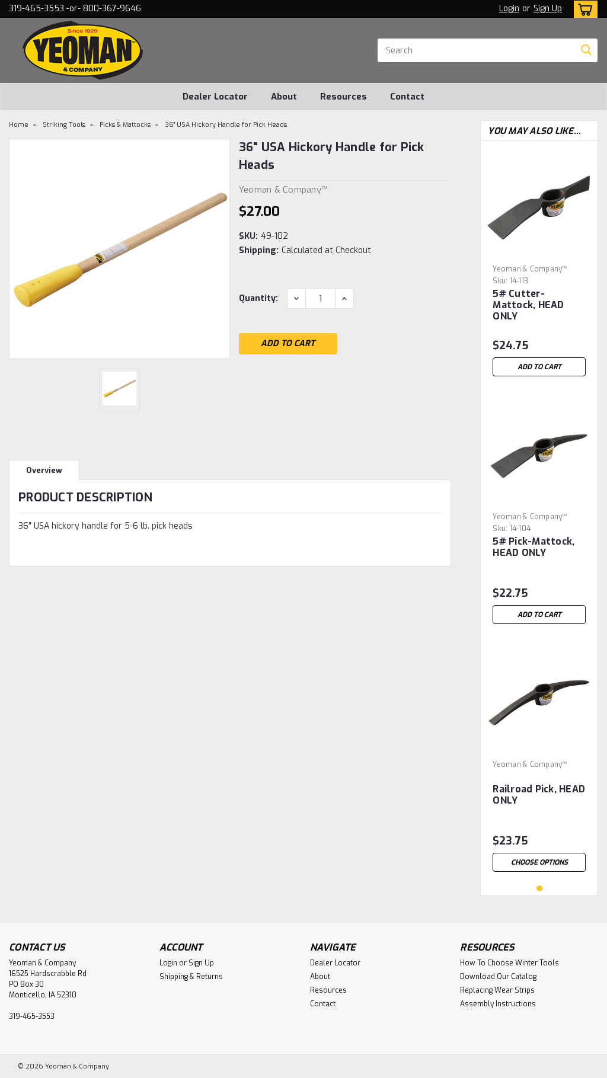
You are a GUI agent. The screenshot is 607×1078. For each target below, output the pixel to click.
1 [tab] (539, 888)
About (284, 97)
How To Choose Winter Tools (509, 963)
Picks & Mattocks (125, 124)
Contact (407, 97)
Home (18, 124)
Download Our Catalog (498, 976)
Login (509, 8)
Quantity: (258, 298)
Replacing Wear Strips (497, 990)
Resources (343, 97)
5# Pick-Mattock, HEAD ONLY (533, 547)
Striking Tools (64, 124)
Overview (44, 470)
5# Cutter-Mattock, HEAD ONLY (528, 305)
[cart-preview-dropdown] (583, 9)
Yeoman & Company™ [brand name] (530, 269)
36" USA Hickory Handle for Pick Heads (226, 124)
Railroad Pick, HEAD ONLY (539, 795)
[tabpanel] (539, 265)
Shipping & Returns (191, 976)
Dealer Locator (215, 97)
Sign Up (547, 8)
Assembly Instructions (498, 1004)
